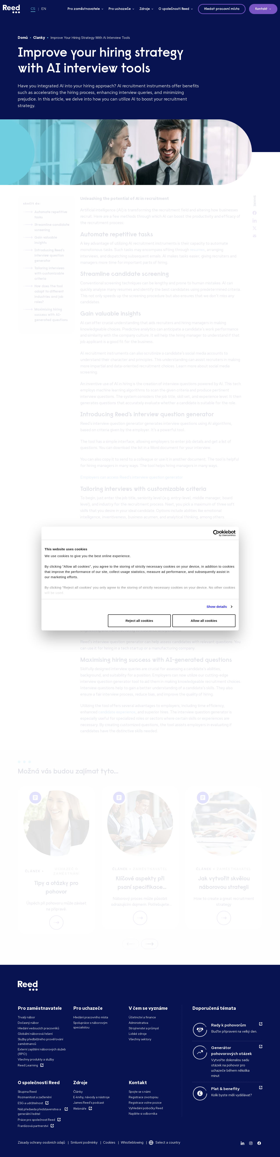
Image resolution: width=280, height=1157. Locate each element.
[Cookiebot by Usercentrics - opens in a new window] (216, 533)
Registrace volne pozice (145, 1103)
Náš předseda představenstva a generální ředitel (39, 1111)
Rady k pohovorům (228, 1025)
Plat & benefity (225, 1088)
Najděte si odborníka (143, 1114)
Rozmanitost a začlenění (35, 1097)
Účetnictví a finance (142, 1017)
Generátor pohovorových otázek (231, 1050)
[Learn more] (242, 1143)
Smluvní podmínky (84, 1142)
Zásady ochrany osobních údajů (41, 1142)
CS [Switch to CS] (33, 8)
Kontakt (261, 9)
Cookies (109, 1142)
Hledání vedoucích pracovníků (38, 1028)
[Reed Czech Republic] (11, 9)
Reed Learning (28, 1065)
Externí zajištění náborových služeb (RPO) (42, 1051)
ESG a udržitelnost (30, 1103)
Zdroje (144, 9)
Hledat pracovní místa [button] (221, 9)
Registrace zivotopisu (143, 1097)
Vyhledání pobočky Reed (146, 1108)
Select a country (167, 1142)
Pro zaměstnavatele (84, 9)
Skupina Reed (27, 1092)
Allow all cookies (204, 620)
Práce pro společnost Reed (36, 1120)
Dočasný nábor (28, 1023)
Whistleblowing (132, 1142)
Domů (23, 37)
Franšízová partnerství (33, 1126)
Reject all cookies (139, 620)
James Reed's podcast (88, 1103)
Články (78, 1092)
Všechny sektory (140, 1039)
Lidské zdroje (138, 1034)
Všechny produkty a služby (36, 1059)
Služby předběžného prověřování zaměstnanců (40, 1041)
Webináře (79, 1108)
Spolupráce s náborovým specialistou (90, 1025)
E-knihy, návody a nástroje (91, 1097)
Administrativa (138, 1023)
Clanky (39, 37)
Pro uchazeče (120, 9)
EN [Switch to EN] (43, 8)
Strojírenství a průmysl (144, 1028)
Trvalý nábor (26, 1017)
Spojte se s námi (140, 1092)
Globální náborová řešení (35, 1034)
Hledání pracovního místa (90, 1017)
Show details (217, 606)
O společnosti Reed (174, 9)
